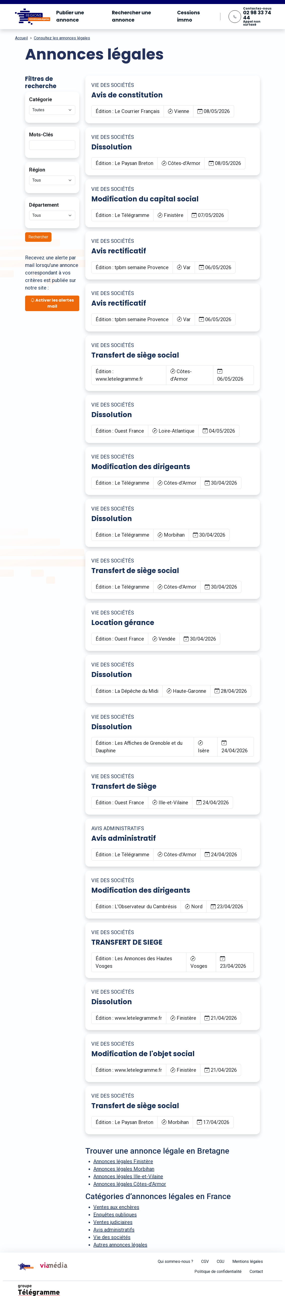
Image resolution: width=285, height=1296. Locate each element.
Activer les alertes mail (52, 303)
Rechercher (38, 237)
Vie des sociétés (111, 1237)
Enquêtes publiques (115, 1215)
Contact (256, 1271)
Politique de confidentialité (218, 1271)
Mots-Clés (41, 135)
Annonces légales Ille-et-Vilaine (128, 1176)
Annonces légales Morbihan (123, 1169)
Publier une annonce (70, 16)
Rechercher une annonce (131, 16)
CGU (220, 1261)
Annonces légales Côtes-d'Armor (129, 1184)
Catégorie (40, 99)
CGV (205, 1261)
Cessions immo (188, 16)
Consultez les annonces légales (62, 38)
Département (44, 205)
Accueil (21, 38)
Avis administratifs (113, 1230)
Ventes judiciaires (112, 1222)
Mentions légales (247, 1261)
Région (37, 170)
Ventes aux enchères (116, 1207)
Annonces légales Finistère (123, 1161)
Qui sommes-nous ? (175, 1261)
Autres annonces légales (120, 1245)
